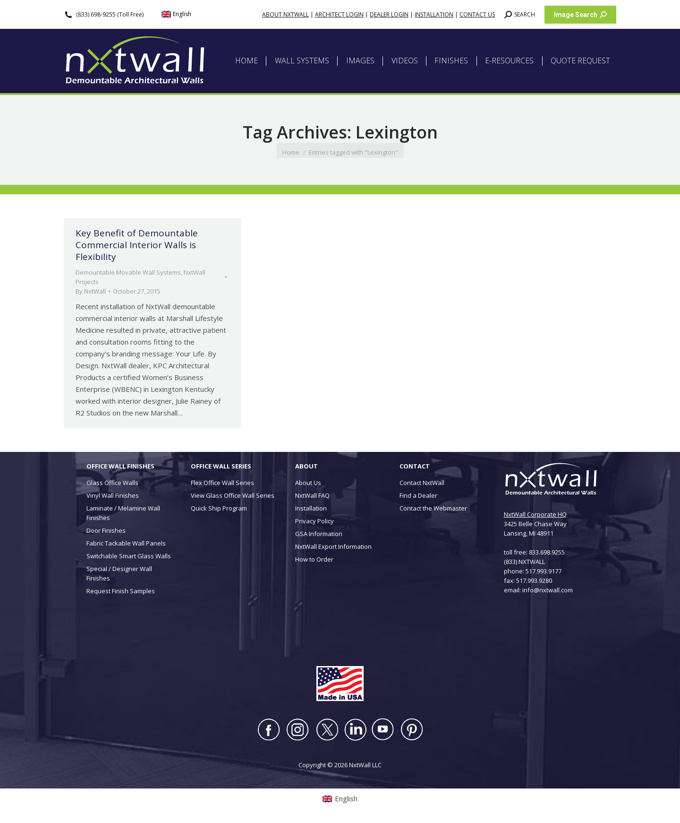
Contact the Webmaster (433, 508)
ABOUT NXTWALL (285, 14)
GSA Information (318, 533)
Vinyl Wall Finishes (112, 495)
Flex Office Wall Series (222, 482)
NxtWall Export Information (333, 546)
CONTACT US (477, 14)
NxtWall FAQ (312, 495)
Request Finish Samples (120, 591)
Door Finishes (106, 530)
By (91, 291)
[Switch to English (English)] (176, 14)
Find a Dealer (418, 495)
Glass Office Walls (112, 482)
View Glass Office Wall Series (232, 495)
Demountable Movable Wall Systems (128, 272)
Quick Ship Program (219, 508)
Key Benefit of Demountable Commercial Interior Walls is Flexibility (137, 245)
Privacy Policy (314, 521)
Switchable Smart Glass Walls (128, 556)
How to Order (314, 559)
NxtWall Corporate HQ (535, 514)
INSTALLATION (434, 14)
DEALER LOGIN (389, 14)
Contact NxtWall (422, 482)
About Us (308, 482)
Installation (311, 508)
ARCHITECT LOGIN (339, 14)
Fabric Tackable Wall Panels (126, 543)
